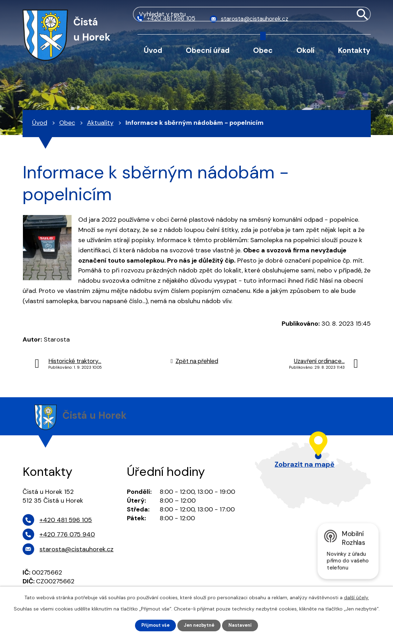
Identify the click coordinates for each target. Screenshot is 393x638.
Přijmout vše (152, 625)
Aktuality (100, 122)
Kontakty (354, 50)
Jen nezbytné (200, 625)
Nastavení (243, 625)
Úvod (153, 50)
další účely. (356, 597)
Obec (263, 50)
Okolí (305, 50)
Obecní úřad (207, 50)
